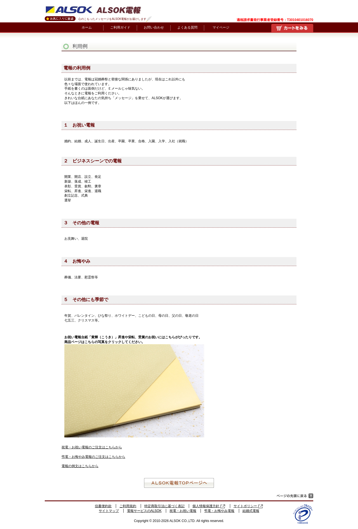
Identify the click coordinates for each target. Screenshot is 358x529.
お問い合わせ (154, 27)
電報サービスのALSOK (144, 511)
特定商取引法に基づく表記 (164, 506)
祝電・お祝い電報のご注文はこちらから (92, 447)
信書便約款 (103, 506)
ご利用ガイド (120, 27)
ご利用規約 (127, 506)
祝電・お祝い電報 (182, 511)
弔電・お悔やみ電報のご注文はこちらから (93, 457)
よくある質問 (187, 27)
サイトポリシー (248, 506)
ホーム (87, 27)
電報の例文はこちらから (80, 466)
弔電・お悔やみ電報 (219, 511)
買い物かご (292, 28)
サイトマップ (109, 511)
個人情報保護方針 (208, 506)
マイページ (221, 27)
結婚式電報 (250, 511)
